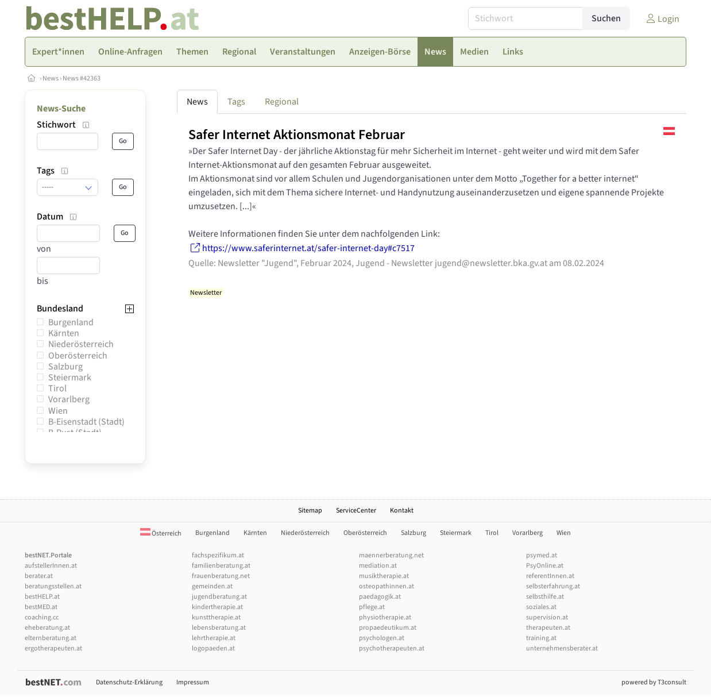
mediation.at (378, 566)
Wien (58, 411)
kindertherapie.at (217, 607)
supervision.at (547, 617)
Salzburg (65, 366)
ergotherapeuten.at (53, 648)
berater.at (39, 576)
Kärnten (63, 333)
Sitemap (310, 510)
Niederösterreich (81, 344)
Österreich (160, 533)
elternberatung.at (50, 638)
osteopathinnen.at (386, 586)
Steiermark (69, 377)
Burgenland (71, 322)
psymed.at (541, 555)
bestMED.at (41, 607)
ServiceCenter (356, 510)
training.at (541, 638)
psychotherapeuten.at (391, 648)
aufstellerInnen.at (51, 566)
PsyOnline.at (544, 566)
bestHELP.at (42, 597)
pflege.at (372, 607)
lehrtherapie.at (213, 638)
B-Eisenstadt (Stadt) (86, 421)
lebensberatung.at (219, 628)
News (50, 78)
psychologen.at (381, 638)
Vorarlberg (69, 399)
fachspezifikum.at (218, 555)
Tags (236, 101)
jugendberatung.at (219, 597)
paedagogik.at (380, 597)
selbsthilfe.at (545, 597)
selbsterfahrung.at (553, 586)
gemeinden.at (212, 586)
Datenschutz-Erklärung (129, 682)
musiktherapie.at (384, 576)
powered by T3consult (653, 682)
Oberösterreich (77, 355)
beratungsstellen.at (53, 586)
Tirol (57, 388)
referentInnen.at (550, 576)
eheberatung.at (47, 628)
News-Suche (61, 108)
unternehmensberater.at (562, 648)
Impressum (192, 682)
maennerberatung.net (391, 555)
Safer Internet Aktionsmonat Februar (296, 135)
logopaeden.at (213, 648)
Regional (282, 101)
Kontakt (402, 510)
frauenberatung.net (221, 576)
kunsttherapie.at (216, 617)
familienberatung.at (221, 566)
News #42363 (82, 78)
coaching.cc (42, 617)
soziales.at (541, 607)
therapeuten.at (548, 628)
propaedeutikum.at (387, 628)
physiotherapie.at (385, 617)
